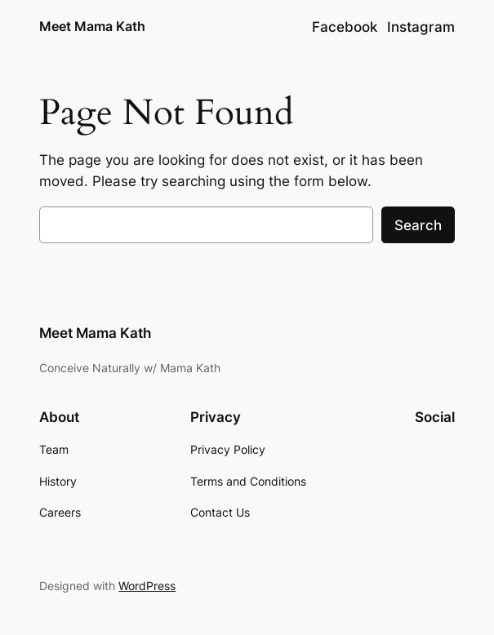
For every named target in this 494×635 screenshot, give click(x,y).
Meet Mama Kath (92, 26)
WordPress (147, 586)
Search (418, 225)
